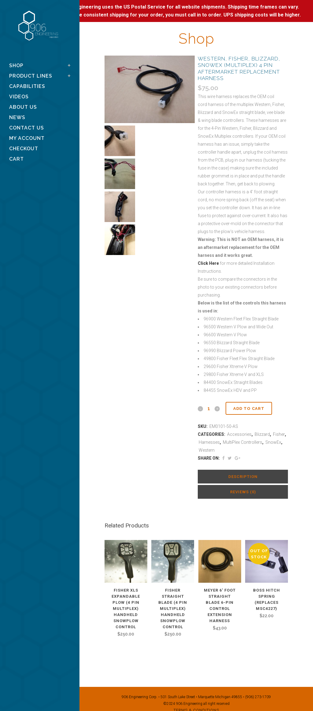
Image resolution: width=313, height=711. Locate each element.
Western (207, 450)
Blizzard (262, 434)
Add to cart (248, 408)
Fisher (279, 434)
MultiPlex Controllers (242, 442)
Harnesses (209, 442)
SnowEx (273, 442)
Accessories (239, 434)
